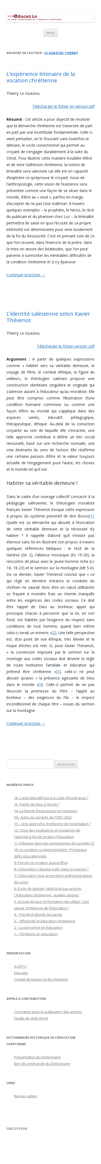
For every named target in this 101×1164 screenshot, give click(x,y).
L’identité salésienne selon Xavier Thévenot (48, 317)
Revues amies (25, 1096)
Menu (50, 33)
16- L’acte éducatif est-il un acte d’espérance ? (51, 797)
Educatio (21, 972)
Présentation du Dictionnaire (37, 1057)
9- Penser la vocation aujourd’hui (41, 862)
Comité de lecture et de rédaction (41, 979)
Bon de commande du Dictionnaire (42, 1063)
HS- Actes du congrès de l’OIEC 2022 (43, 817)
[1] (91, 516)
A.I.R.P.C (20, 966)
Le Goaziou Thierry (61, 53)
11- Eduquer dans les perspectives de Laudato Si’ (54, 843)
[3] (58, 671)
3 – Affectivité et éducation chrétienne (44, 921)
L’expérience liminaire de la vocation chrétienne (40, 77)
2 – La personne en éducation (38, 927)
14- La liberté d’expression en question (45, 810)
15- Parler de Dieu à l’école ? (37, 804)
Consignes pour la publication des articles (48, 1011)
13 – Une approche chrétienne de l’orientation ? (52, 823)
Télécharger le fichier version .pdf (66, 346)
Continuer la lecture (25, 274)
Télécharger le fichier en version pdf (63, 106)
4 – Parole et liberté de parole (38, 914)
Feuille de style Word (31, 1018)
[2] (54, 632)
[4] (41, 684)
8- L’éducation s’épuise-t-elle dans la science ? (51, 869)
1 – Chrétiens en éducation (36, 933)
